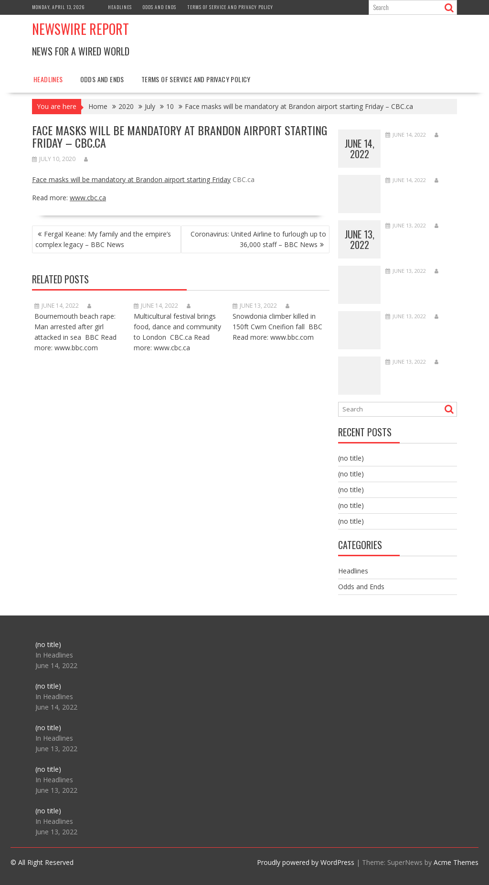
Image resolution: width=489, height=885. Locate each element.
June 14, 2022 (359, 148)
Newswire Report (80, 29)
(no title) (351, 458)
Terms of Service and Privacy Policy (230, 7)
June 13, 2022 (359, 239)
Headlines (120, 7)
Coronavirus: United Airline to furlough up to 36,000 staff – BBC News (258, 239)
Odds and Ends (159, 7)
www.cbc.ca (88, 197)
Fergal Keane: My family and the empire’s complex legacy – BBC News (103, 239)
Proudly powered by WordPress (305, 862)
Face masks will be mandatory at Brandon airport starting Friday (131, 179)
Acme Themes (456, 862)
